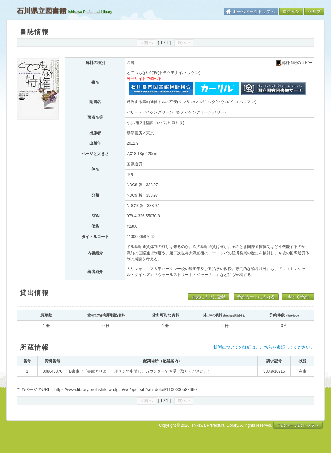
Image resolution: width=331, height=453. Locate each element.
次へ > (184, 42)
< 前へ (147, 42)
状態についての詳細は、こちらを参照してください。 (263, 347)
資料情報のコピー (294, 63)
